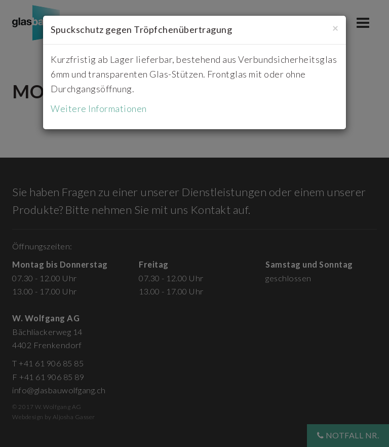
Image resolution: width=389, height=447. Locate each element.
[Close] (335, 27)
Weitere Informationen (99, 108)
